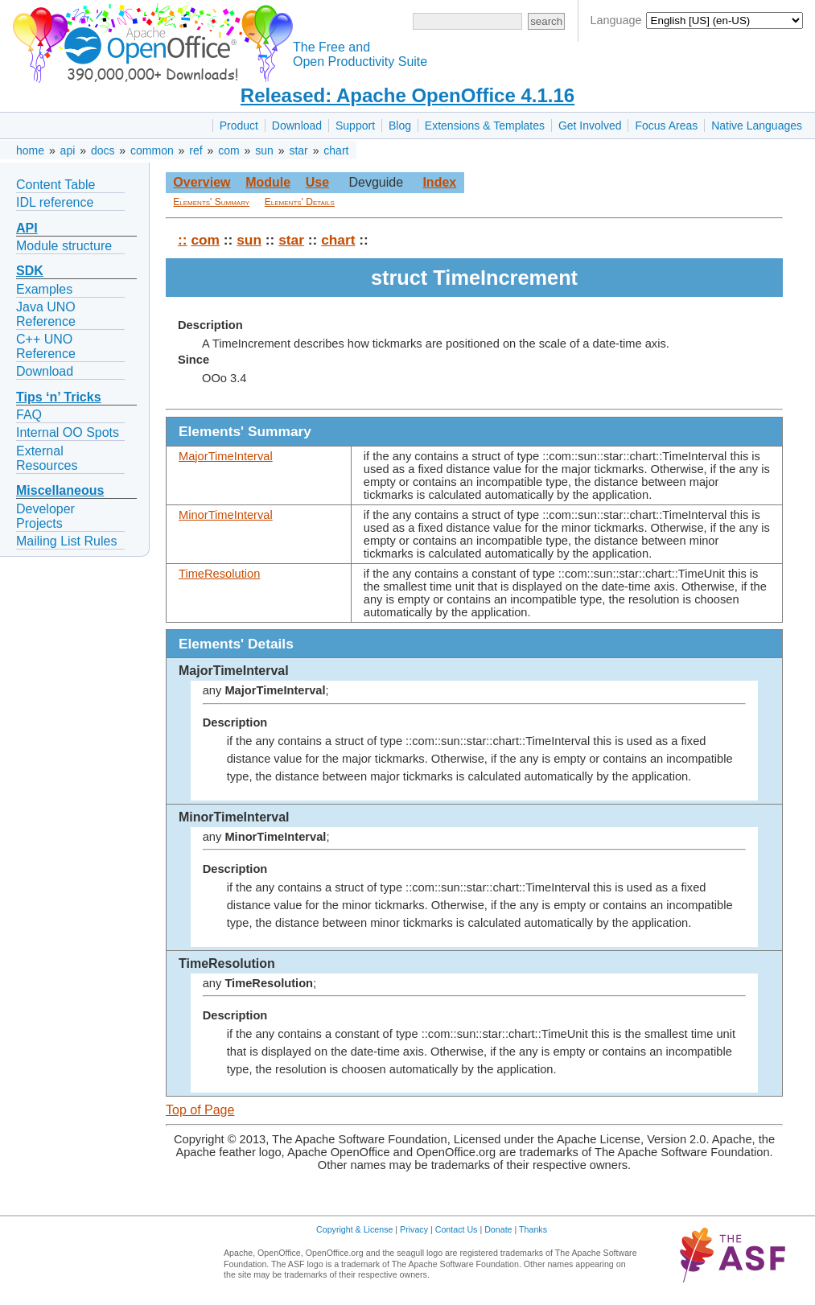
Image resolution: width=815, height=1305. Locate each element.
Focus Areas (666, 125)
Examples (44, 289)
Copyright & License (354, 1229)
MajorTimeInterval (226, 456)
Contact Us (456, 1229)
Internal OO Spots (67, 432)
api (68, 150)
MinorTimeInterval (226, 514)
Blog (400, 125)
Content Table (55, 184)
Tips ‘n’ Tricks (58, 397)
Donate (498, 1229)
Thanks (533, 1229)
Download (297, 125)
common (152, 150)
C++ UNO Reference (46, 346)
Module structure (64, 246)
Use (317, 182)
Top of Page (200, 1110)
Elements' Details (300, 202)
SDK (29, 271)
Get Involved (590, 125)
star (298, 150)
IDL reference (54, 202)
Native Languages (756, 125)
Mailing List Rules (66, 541)
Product (239, 125)
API (27, 228)
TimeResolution (219, 573)
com (228, 150)
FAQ (29, 415)
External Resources (46, 458)
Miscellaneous (60, 490)
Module (267, 182)
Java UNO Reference (46, 314)
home (30, 150)
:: (182, 240)
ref (195, 150)
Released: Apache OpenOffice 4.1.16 (407, 95)
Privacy (414, 1229)
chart (335, 150)
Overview (201, 182)
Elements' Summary (211, 202)
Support (355, 125)
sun (264, 150)
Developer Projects (45, 516)
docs (103, 150)
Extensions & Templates (485, 125)
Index (439, 182)
